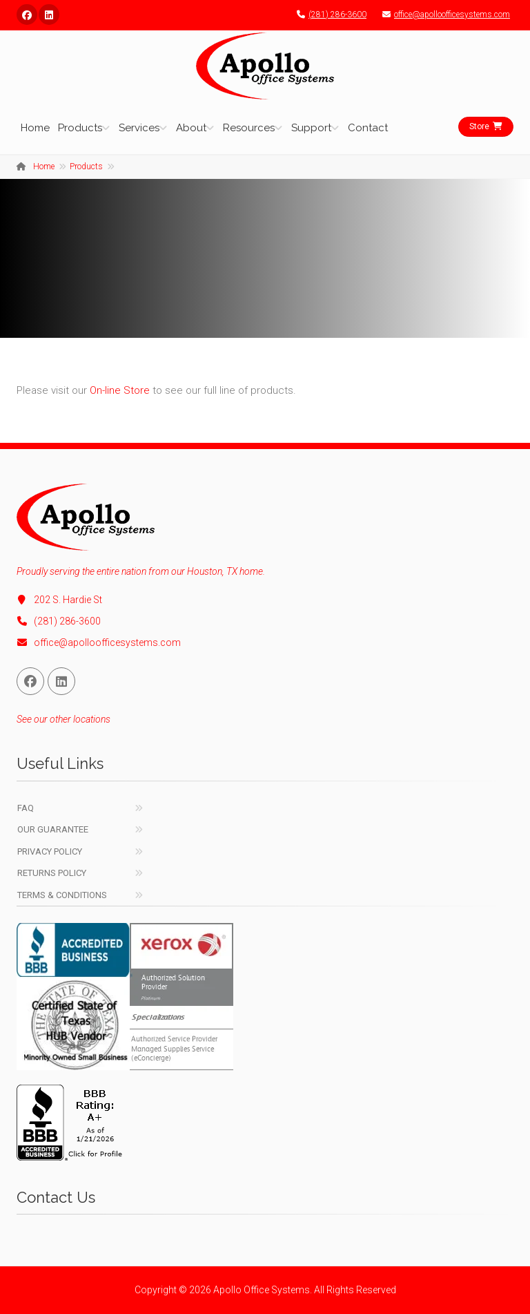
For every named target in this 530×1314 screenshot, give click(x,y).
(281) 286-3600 (328, 14)
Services (139, 128)
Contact (368, 128)
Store (485, 126)
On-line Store (120, 390)
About (191, 128)
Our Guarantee (52, 829)
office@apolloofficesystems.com (442, 14)
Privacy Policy (49, 851)
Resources (249, 128)
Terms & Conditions (62, 895)
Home (35, 128)
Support (311, 128)
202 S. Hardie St (59, 599)
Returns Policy (51, 873)
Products (80, 128)
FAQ (25, 808)
